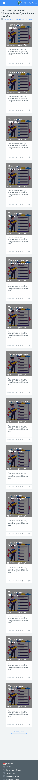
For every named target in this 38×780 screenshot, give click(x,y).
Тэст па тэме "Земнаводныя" (17, 497)
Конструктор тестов (12, 776)
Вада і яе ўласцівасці (15, 168)
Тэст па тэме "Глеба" (15, 215)
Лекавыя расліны (18, 354)
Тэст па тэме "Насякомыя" (15, 450)
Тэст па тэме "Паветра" (15, 120)
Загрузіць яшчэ (19, 732)
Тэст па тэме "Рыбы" (15, 544)
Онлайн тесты (8, 19)
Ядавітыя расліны (18, 401)
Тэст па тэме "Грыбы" (15, 309)
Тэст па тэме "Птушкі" (15, 26)
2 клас (30, 19)
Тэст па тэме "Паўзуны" (15, 594)
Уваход (32, 3)
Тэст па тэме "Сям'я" (15, 688)
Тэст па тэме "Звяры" (15, 641)
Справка (9, 767)
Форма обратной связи (13, 770)
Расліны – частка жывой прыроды (18, 262)
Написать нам (10, 773)
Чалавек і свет (20, 19)
